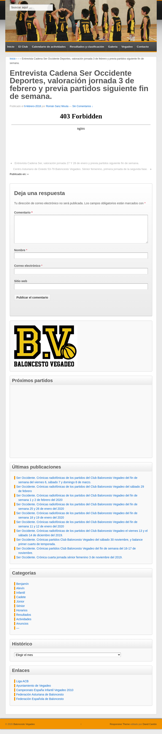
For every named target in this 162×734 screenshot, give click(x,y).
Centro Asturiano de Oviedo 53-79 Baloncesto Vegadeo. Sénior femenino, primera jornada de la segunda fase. (80, 169)
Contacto (143, 46)
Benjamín (22, 589)
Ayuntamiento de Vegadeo (33, 690)
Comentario (23, 212)
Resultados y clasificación (87, 46)
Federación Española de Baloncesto (40, 704)
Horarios (21, 615)
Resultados (23, 619)
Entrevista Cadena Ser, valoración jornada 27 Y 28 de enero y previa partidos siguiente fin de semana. (77, 163)
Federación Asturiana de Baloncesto (40, 699)
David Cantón (150, 729)
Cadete (21, 602)
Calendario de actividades (49, 46)
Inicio (10, 46)
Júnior (20, 606)
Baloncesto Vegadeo (24, 729)
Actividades (23, 624)
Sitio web (20, 286)
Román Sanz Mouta (57, 106)
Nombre (19, 255)
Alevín (20, 593)
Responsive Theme (120, 729)
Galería (112, 46)
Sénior (20, 611)
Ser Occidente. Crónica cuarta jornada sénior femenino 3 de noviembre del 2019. (69, 562)
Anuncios (22, 628)
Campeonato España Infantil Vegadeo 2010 (44, 695)
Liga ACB (22, 686)
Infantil (20, 597)
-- (19, 58)
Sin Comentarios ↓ (82, 106)
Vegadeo (127, 46)
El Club (23, 46)
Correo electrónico (27, 270)
